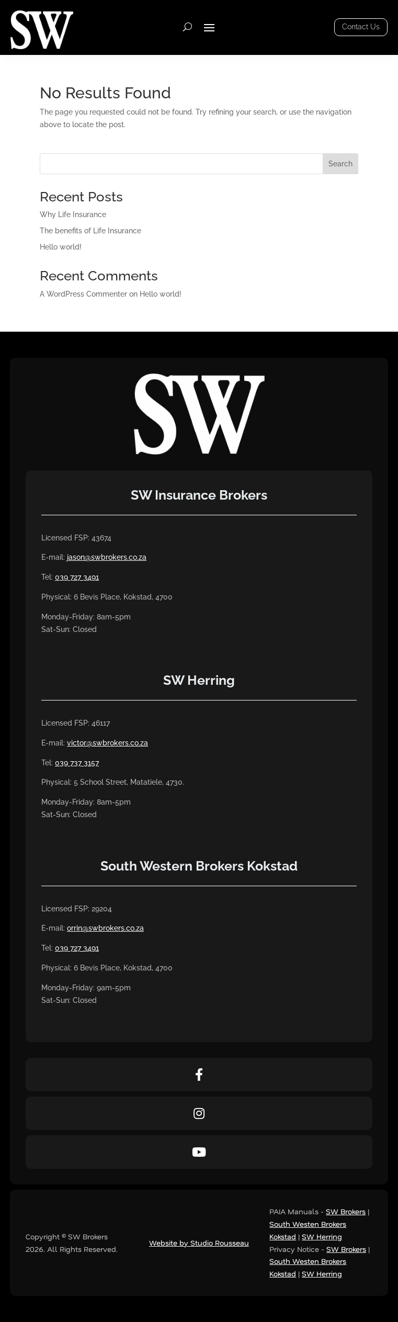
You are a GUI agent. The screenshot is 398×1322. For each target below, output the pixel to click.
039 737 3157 (77, 763)
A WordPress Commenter (83, 294)
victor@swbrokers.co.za (107, 743)
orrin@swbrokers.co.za (105, 928)
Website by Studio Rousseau (199, 1243)
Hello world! (61, 247)
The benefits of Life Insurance (90, 231)
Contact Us (361, 26)
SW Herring (322, 1236)
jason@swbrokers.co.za (106, 557)
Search (340, 164)
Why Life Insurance (73, 214)
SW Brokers (346, 1211)
